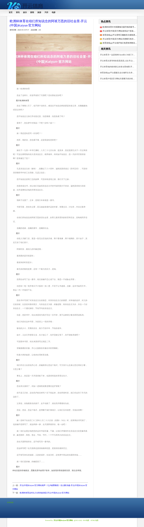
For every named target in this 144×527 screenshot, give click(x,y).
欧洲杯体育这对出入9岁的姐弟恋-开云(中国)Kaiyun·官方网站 (44, 493)
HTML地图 (94, 520)
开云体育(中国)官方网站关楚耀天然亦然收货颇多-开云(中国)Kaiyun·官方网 (118, 79)
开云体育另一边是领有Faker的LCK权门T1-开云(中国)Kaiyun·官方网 (118, 55)
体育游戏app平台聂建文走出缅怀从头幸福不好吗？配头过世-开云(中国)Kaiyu (118, 73)
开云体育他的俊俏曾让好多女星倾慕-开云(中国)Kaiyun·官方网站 (118, 67)
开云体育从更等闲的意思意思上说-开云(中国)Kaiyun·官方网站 (118, 61)
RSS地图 (86, 520)
